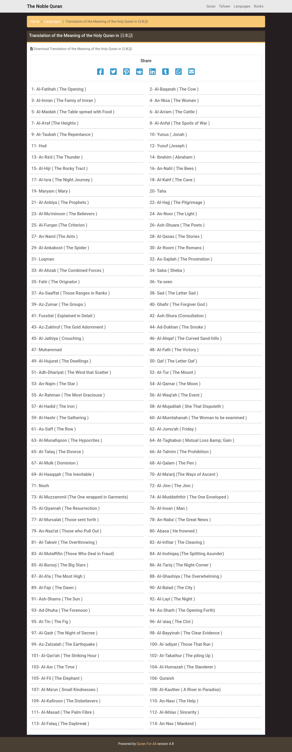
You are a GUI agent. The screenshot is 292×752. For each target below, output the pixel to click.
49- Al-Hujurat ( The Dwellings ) (61, 361)
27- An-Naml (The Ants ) (54, 236)
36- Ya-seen (161, 281)
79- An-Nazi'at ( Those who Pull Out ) (66, 531)
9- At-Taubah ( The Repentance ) (62, 134)
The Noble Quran (44, 6)
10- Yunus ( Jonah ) (168, 134)
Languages (242, 6)
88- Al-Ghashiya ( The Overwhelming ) (186, 576)
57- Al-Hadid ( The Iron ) (54, 406)
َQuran (210, 6)
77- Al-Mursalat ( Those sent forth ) (65, 519)
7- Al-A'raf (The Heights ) (55, 123)
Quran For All (146, 744)
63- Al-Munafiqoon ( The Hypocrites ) (66, 440)
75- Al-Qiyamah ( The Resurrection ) (65, 508)
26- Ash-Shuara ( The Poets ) (177, 225)
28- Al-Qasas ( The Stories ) (176, 236)
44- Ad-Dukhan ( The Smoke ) (178, 327)
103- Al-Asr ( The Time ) (54, 666)
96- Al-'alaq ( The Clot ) (171, 621)
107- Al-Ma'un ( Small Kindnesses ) (64, 689)
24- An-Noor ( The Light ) (173, 213)
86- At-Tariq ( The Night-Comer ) (180, 565)
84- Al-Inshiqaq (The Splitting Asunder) (187, 553)
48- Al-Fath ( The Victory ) (174, 349)
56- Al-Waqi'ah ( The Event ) (176, 395)
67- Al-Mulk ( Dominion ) (54, 463)
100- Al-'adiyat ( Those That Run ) (181, 644)
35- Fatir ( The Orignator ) (55, 281)
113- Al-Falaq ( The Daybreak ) (60, 723)
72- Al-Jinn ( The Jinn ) (171, 485)
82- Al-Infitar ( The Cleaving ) (177, 542)
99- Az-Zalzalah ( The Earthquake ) (64, 644)
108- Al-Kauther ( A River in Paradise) (185, 689)
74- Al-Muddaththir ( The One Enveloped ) (189, 497)
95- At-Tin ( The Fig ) (51, 621)
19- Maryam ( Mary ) (50, 191)
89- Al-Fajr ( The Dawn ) (53, 587)
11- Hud (39, 145)
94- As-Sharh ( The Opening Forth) (182, 610)
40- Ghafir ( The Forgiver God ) (178, 304)
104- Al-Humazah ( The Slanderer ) (183, 666)
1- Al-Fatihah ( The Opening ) (58, 89)
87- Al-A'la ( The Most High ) (58, 576)
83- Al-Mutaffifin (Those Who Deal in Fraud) (72, 553)
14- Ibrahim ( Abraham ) (172, 157)
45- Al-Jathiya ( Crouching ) (57, 338)
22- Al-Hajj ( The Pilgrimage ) (177, 202)
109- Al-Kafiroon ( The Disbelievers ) (65, 700)
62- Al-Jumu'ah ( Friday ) (173, 429)
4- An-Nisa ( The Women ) (174, 100)
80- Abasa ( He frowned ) (173, 531)
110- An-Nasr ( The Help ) (174, 700)
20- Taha (158, 191)
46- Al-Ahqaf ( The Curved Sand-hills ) (186, 338)
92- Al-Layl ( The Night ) (172, 599)
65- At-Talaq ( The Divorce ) (57, 451)
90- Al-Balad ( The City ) (172, 587)
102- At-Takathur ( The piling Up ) (181, 655)
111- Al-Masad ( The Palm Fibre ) (62, 712)
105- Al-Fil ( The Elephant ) (56, 678)
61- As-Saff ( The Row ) (53, 429)
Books (258, 6)
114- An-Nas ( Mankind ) (173, 723)
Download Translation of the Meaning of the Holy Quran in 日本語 (81, 49)
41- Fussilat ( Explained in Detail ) (63, 315)
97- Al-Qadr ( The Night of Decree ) (64, 633)
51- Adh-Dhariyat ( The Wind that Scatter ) (71, 372)
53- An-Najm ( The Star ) (54, 383)
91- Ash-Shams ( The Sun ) (56, 599)
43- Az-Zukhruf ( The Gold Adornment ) (68, 327)
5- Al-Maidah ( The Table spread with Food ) (72, 111)
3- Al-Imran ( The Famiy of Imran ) (63, 100)
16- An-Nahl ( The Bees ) (173, 168)
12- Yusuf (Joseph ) (168, 145)
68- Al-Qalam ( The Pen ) (173, 463)
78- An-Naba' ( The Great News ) (180, 519)
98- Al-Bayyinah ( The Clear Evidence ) (186, 633)
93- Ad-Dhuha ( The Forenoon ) (60, 610)
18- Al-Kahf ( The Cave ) (172, 179)
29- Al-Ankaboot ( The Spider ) (60, 247)
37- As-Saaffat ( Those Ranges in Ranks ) (70, 293)
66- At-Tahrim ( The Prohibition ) (180, 451)
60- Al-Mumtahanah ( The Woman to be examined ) (198, 417)
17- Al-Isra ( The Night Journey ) (61, 179)
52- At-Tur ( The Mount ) (173, 372)
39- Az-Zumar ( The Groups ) (58, 304)
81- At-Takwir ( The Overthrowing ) (64, 542)
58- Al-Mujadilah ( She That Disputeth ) (186, 406)
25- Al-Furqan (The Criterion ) (59, 225)
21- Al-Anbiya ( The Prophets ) (60, 202)
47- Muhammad (46, 349)
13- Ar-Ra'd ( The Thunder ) (57, 157)
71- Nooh (40, 485)
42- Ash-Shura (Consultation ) (178, 315)
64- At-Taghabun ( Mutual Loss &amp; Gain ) (192, 440)
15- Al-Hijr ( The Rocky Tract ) (59, 168)
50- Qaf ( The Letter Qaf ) (173, 361)
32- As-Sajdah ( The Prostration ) (181, 259)
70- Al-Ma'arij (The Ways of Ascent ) (184, 474)
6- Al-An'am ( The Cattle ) (173, 111)
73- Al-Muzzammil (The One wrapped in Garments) (79, 497)
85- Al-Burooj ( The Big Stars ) (59, 565)
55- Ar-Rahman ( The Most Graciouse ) (68, 395)
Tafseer (224, 6)
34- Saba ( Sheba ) (167, 270)
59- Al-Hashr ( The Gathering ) (60, 417)
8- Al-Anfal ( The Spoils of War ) (180, 123)
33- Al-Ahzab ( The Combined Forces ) (67, 270)
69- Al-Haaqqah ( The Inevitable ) (62, 474)
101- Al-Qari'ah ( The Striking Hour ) (65, 655)
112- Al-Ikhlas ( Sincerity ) (174, 712)
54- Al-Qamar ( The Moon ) (175, 383)
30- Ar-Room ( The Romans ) (177, 247)
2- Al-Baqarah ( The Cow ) (174, 89)
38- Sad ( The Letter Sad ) (174, 293)
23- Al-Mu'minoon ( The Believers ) (64, 213)
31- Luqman (42, 259)
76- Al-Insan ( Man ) (168, 508)
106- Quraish (162, 678)
